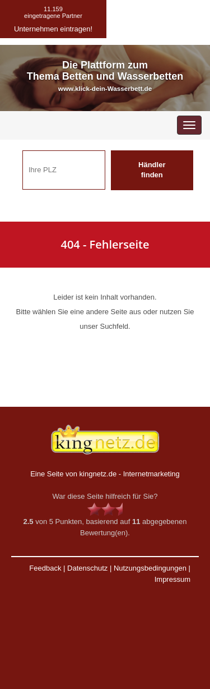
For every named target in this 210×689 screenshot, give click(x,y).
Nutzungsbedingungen (150, 568)
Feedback (45, 568)
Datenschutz (87, 568)
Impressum (172, 579)
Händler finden (151, 170)
